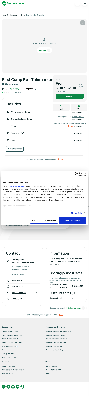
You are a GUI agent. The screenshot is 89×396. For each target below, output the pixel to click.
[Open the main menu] (84, 3)
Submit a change (78, 117)
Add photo (44, 50)
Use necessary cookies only (44, 220)
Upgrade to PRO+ (51, 159)
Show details (76, 213)
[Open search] (77, 3)
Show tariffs (70, 96)
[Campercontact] (14, 3)
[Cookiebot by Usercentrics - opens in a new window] (76, 174)
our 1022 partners (17, 186)
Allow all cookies (72, 220)
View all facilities (15, 149)
